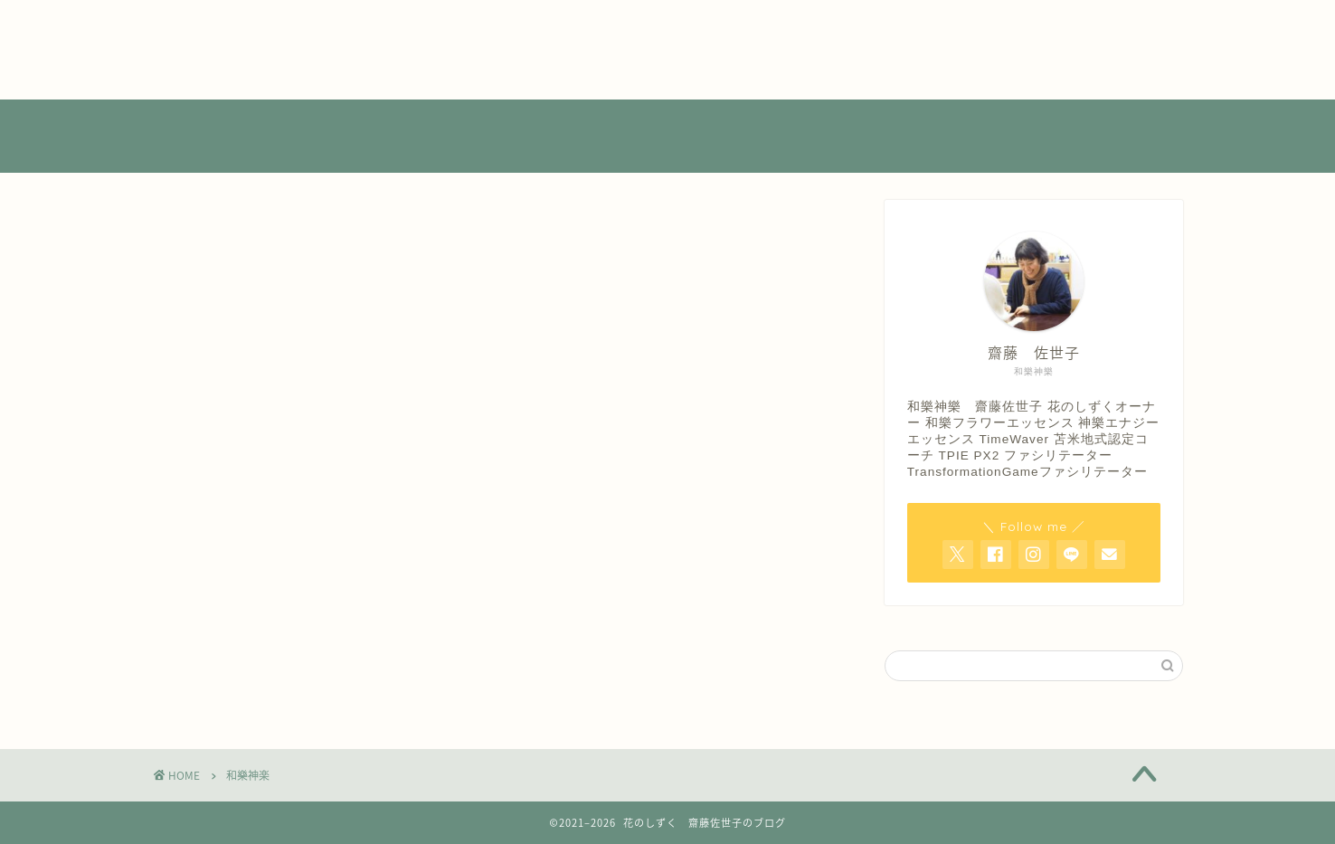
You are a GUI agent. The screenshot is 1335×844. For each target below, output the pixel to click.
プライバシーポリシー (229, 29)
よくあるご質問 (206, 9)
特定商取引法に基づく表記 (244, 89)
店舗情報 (182, 69)
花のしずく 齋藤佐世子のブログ (668, 137)
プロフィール (198, 49)
